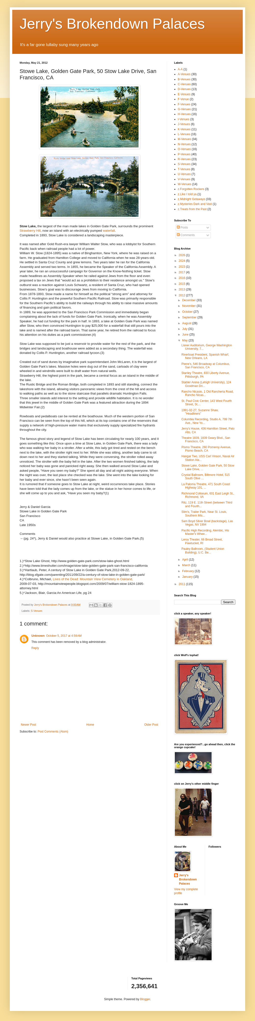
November (189, 306)
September (189, 317)
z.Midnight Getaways (191, 199)
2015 (182, 284)
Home (90, 724)
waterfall (109, 230)
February (188, 571)
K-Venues (184, 129)
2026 (182, 255)
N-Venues (184, 144)
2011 (182, 584)
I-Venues (183, 119)
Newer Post (28, 724)
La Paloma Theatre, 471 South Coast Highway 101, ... (205, 485)
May (185, 340)
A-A (180, 69)
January (187, 576)
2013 (182, 289)
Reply (35, 648)
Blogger (145, 999)
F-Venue (183, 99)
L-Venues (184, 134)
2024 (182, 261)
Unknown (38, 635)
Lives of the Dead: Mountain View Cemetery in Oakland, (92, 579)
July (185, 329)
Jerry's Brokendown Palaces (112, 23)
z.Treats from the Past (192, 209)
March (186, 565)
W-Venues (184, 184)
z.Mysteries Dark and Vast (195, 204)
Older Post (151, 724)
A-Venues (184, 74)
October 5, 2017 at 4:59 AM (64, 635)
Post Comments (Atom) (53, 731)
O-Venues (184, 149)
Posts (182, 227)
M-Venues (184, 139)
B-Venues (184, 79)
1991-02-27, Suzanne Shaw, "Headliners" (199, 411)
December (189, 300)
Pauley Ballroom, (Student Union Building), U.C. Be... (202, 550)
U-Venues (184, 174)
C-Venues (184, 84)
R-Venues (184, 159)
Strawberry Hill (30, 230)
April (185, 559)
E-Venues (184, 94)
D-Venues (184, 89)
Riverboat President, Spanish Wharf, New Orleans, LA (205, 356)
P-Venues (184, 154)
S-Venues (36, 610)
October (187, 311)
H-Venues (184, 114)
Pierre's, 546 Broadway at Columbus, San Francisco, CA (205, 365)
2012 (182, 295)
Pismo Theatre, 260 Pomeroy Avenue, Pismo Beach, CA (206, 448)
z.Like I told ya (187, 194)
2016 (182, 278)
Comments (186, 235)
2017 (182, 272)
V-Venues (184, 179)
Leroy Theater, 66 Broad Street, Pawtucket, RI (202, 541)
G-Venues (184, 109)
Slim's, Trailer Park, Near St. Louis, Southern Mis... (204, 513)
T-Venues (184, 169)
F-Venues (184, 104)
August (187, 323)
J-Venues (184, 124)
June (185, 334)
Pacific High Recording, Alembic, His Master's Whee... (205, 532)
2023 (182, 266)
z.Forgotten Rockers (191, 189)
